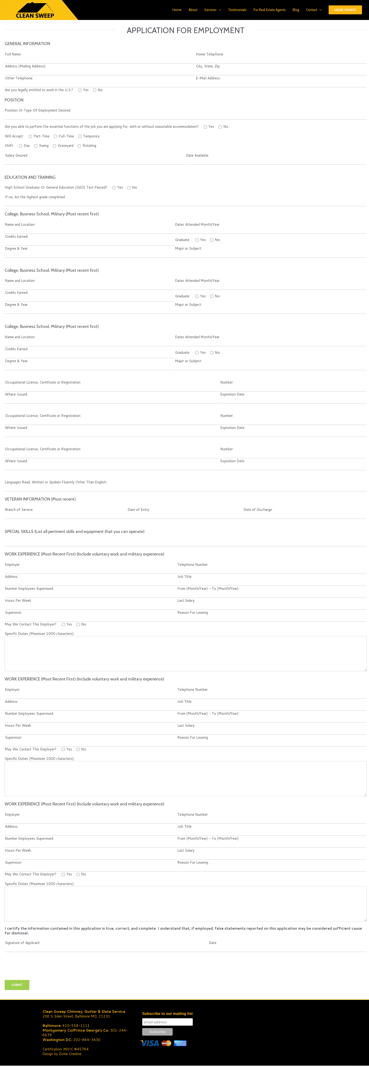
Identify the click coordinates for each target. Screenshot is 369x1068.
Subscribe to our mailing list (167, 1014)
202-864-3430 (86, 1039)
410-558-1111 (76, 1025)
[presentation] (40, 971)
